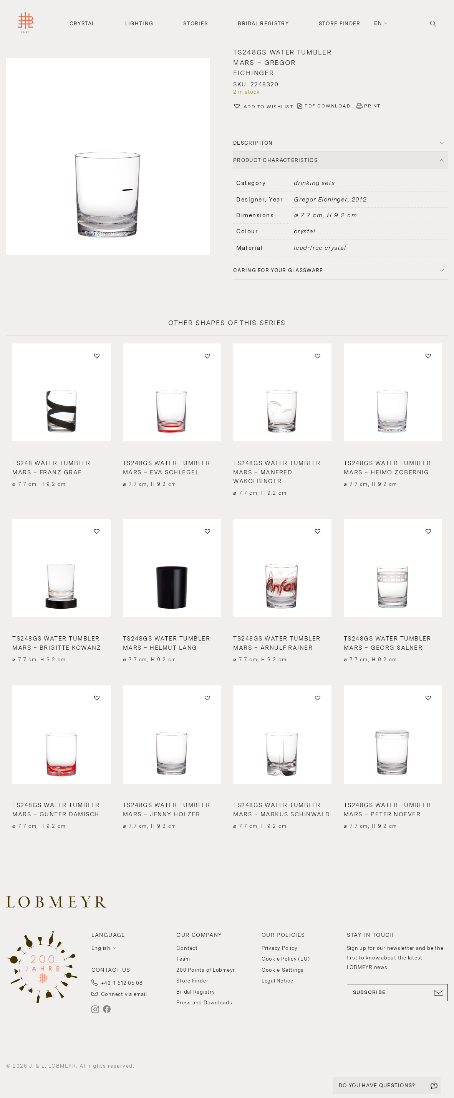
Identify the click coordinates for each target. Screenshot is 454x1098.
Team (183, 959)
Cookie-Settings (283, 970)
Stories (195, 23)
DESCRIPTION (253, 143)
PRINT (372, 106)
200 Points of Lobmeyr (205, 970)
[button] (113, 157)
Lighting (139, 23)
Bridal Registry (263, 23)
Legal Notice (277, 981)
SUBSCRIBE (397, 992)
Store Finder (340, 23)
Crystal (82, 23)
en (378, 23)
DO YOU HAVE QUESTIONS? (377, 1085)
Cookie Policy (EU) (286, 959)
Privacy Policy (280, 948)
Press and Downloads (204, 1003)
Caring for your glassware (278, 270)
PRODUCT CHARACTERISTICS (275, 160)
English (101, 948)
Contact (186, 948)
